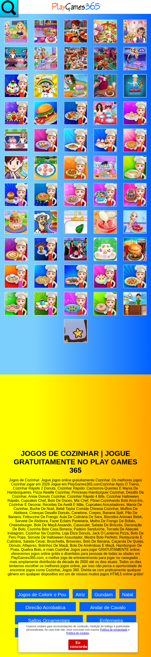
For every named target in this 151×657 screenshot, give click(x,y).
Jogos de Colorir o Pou (42, 594)
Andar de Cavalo (107, 607)
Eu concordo (78, 645)
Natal (127, 594)
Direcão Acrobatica (45, 607)
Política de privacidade (113, 629)
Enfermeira (111, 620)
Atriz (80, 594)
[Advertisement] (75, 415)
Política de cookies (77, 633)
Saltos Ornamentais (49, 620)
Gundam (103, 594)
